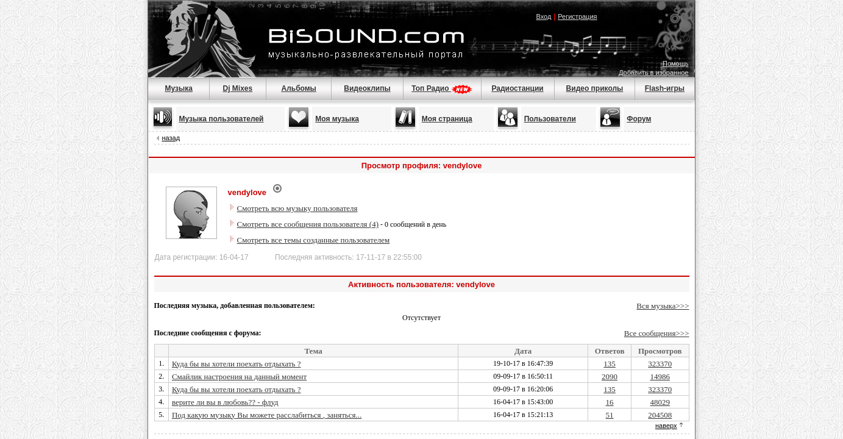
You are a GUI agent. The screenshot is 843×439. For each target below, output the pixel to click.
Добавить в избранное (654, 72)
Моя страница (447, 119)
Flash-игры (665, 88)
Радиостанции (517, 88)
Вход (543, 16)
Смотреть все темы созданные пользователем (313, 239)
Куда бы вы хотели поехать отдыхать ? (236, 363)
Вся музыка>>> (662, 305)
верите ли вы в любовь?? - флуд (225, 402)
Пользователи (550, 119)
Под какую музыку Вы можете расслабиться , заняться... (266, 414)
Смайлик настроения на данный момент (239, 376)
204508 (660, 414)
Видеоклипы (367, 88)
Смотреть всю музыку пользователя (297, 208)
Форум (639, 119)
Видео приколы (595, 88)
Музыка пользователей (221, 119)
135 (609, 363)
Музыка (178, 88)
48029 (660, 402)
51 (610, 414)
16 (610, 402)
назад (171, 137)
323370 (660, 363)
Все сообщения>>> (656, 333)
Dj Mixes (238, 88)
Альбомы (298, 88)
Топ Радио (441, 88)
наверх (666, 425)
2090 (609, 376)
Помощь (676, 63)
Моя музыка (337, 119)
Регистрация (577, 16)
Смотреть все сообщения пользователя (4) (308, 224)
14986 (660, 376)
